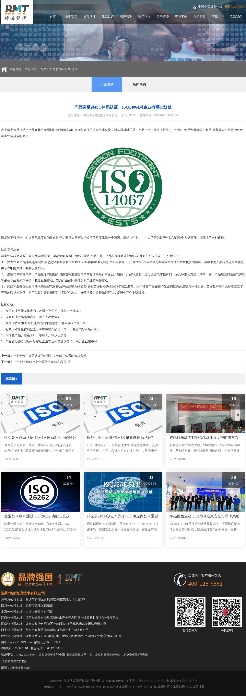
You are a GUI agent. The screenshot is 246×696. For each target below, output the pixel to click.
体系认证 (108, 16)
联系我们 (236, 16)
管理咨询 (126, 16)
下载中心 (218, 16)
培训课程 (71, 16)
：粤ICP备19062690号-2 (151, 680)
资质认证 (89, 16)
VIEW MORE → (14, 459)
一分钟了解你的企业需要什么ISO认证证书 (42, 362)
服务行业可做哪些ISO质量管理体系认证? (120, 438)
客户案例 (181, 16)
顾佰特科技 (189, 680)
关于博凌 (163, 16)
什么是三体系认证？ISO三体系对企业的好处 (40, 438)
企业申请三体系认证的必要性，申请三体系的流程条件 (49, 355)
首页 (53, 16)
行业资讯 (71, 69)
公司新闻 (199, 16)
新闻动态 (139, 84)
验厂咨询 (144, 16)
